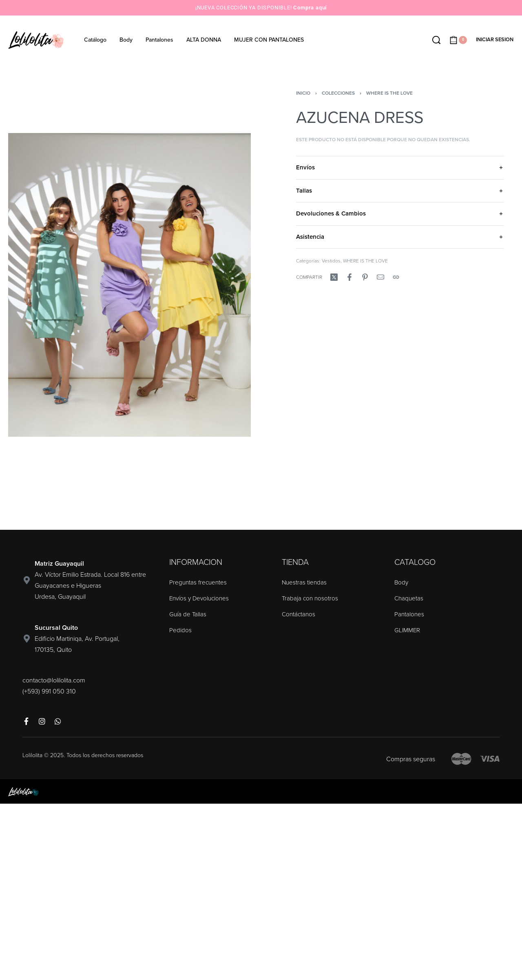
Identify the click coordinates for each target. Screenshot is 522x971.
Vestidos (331, 261)
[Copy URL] (396, 277)
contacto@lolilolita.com (53, 680)
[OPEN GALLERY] (129, 285)
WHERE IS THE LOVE (389, 93)
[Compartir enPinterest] (365, 277)
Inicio (303, 93)
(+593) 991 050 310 (49, 691)
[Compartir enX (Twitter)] (334, 277)
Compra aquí (310, 7)
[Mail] (380, 277)
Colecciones (338, 93)
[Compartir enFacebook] (349, 277)
